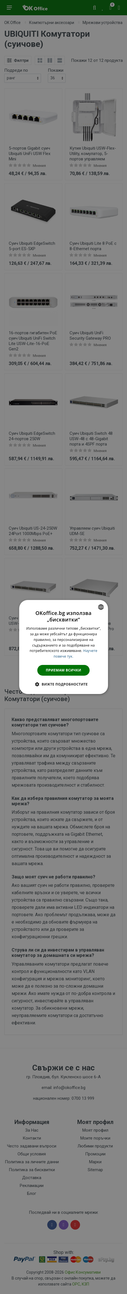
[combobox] (101, 607)
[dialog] (63, 647)
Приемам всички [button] (63, 670)
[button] (63, 684)
